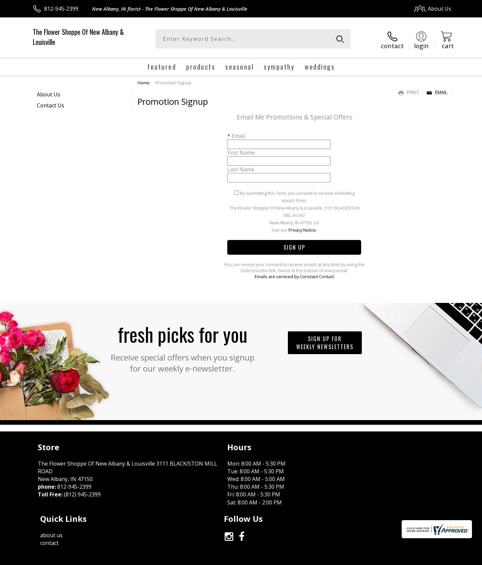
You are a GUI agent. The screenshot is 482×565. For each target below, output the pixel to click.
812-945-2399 (61, 8)
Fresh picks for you (182, 345)
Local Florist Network (392, 558)
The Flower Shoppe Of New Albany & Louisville (78, 37)
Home (144, 81)
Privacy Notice (302, 228)
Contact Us (50, 103)
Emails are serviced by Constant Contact (294, 274)
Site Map (433, 558)
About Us (48, 92)
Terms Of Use (306, 558)
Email (437, 90)
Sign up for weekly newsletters (324, 341)
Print (408, 90)
